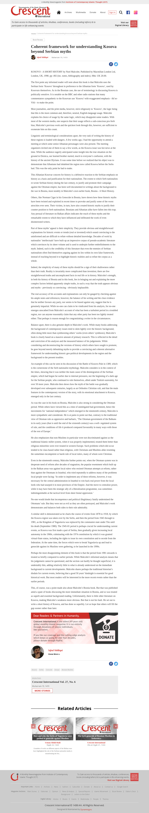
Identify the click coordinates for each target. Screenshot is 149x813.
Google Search (122, 787)
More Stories (42, 690)
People (95, 799)
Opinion (55, 791)
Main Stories (32, 791)
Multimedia (85, 799)
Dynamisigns (86, 809)
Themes (106, 799)
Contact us (109, 787)
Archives (47, 787)
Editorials (44, 791)
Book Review (117, 791)
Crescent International (96, 743)
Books (65, 799)
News (56, 787)
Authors (65, 787)
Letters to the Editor (82, 794)
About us (97, 787)
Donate (87, 787)
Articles (55, 799)
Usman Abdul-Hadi (53, 743)
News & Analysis (68, 791)
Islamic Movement (101, 791)
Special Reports (84, 791)
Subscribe (76, 787)
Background (65, 794)
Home (37, 787)
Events (74, 799)
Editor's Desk (131, 791)
